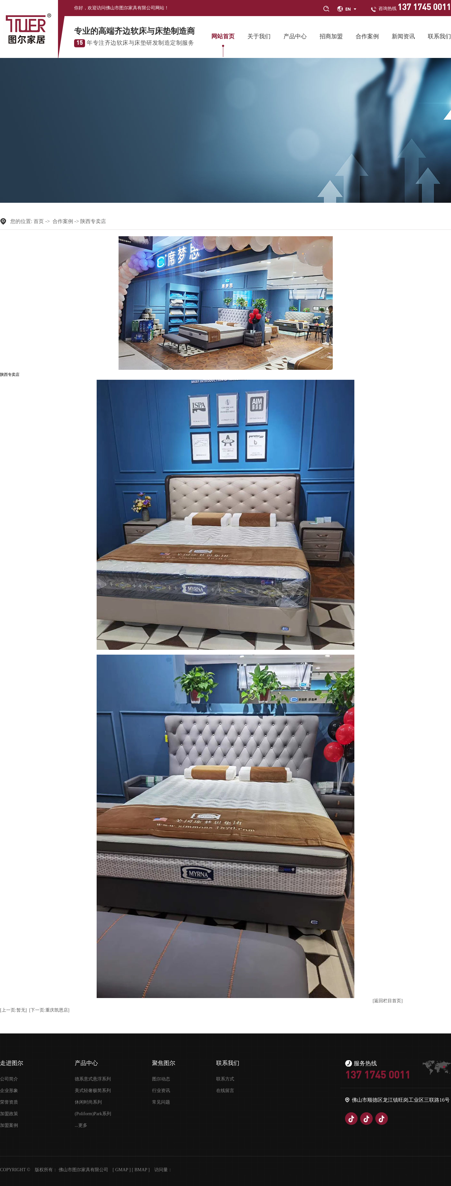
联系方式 (225, 1079)
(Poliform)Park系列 (93, 1114)
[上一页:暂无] (13, 1010)
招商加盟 (331, 36)
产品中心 (295, 36)
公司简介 (9, 1079)
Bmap (140, 1169)
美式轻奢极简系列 (93, 1090)
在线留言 (225, 1090)
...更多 (81, 1125)
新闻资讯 (403, 36)
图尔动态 (161, 1079)
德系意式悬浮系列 (93, 1079)
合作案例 (367, 36)
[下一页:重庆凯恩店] (49, 1010)
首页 (39, 221)
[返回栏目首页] (388, 1000)
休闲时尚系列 (88, 1102)
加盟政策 (9, 1114)
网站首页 (223, 36)
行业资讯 (161, 1090)
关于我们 (259, 36)
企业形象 (9, 1090)
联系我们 (439, 36)
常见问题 (161, 1102)
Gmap (121, 1169)
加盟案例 (9, 1125)
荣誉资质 (9, 1102)
